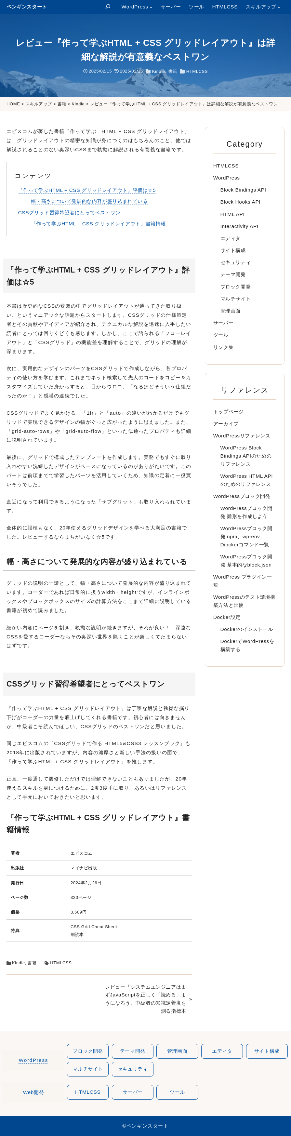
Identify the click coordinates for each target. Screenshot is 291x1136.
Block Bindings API (243, 190)
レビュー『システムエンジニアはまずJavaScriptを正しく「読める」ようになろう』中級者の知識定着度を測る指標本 (145, 999)
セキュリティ (235, 262)
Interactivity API (239, 226)
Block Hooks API (240, 202)
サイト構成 (233, 250)
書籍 (172, 71)
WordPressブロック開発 (242, 496)
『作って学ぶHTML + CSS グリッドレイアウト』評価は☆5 (87, 190)
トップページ (228, 411)
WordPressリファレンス (242, 435)
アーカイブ (226, 423)
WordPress (226, 177)
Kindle (158, 71)
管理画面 (230, 311)
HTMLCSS (197, 71)
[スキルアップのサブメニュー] (278, 7)
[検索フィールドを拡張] (107, 7)
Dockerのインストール (246, 629)
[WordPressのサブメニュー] (151, 7)
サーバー (223, 323)
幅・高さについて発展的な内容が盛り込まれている (89, 201)
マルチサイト (235, 298)
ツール (221, 335)
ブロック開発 (235, 286)
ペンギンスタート (27, 6)
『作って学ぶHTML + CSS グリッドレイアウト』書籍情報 (98, 223)
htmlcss (87, 1092)
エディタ (230, 238)
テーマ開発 (233, 274)
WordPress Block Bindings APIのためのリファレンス (246, 456)
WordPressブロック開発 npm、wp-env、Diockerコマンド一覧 (246, 536)
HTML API (232, 214)
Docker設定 (227, 617)
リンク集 (223, 347)
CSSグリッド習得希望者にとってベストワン (69, 212)
